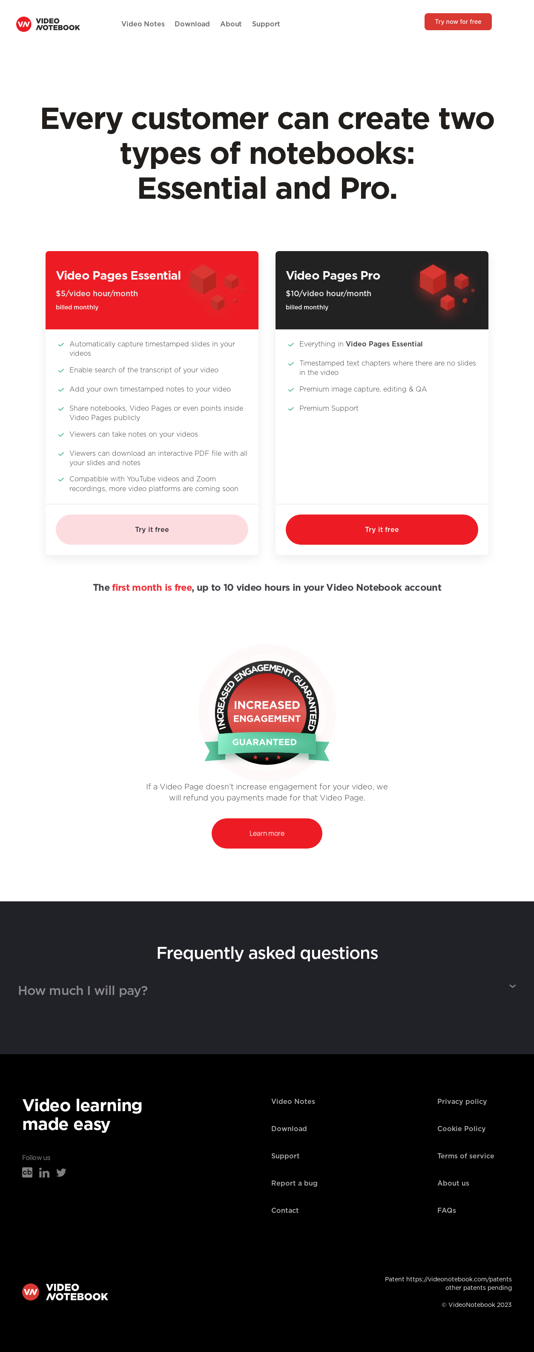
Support (266, 24)
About (231, 24)
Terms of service (465, 1156)
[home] (48, 24)
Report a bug (294, 1183)
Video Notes (142, 24)
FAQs (446, 1210)
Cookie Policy (461, 1129)
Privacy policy (462, 1101)
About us (453, 1183)
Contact (285, 1210)
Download (192, 24)
